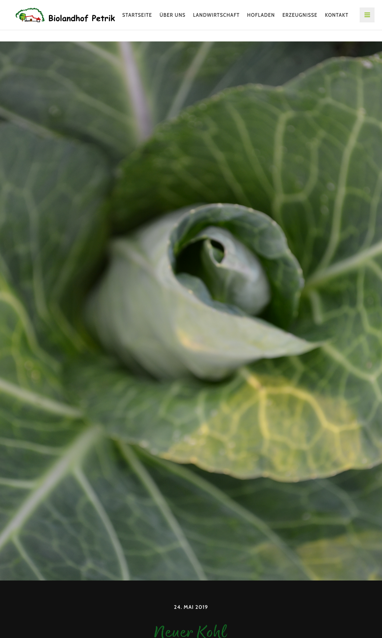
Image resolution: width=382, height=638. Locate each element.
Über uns (173, 15)
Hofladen (261, 15)
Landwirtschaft (216, 15)
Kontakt (336, 15)
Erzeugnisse (299, 15)
